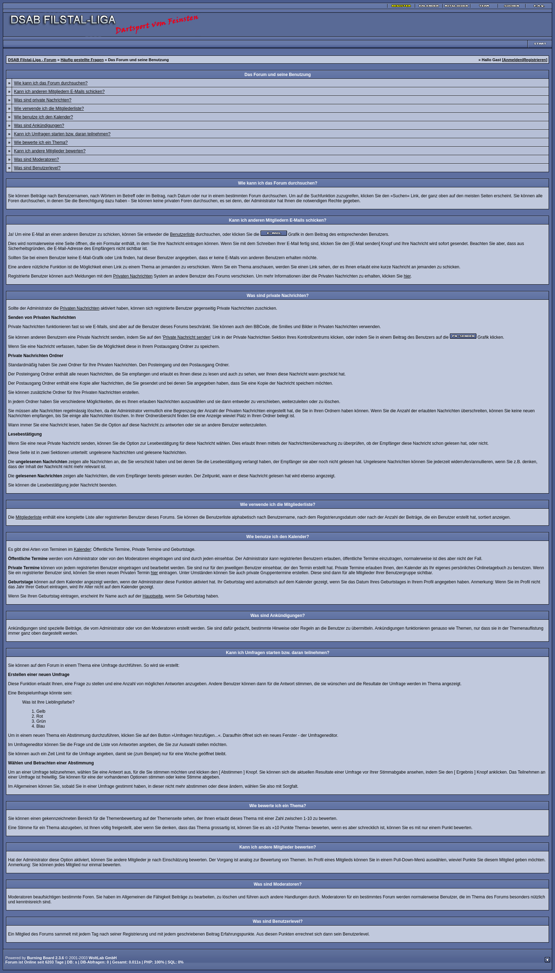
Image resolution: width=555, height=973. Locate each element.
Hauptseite (153, 596)
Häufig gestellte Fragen (82, 60)
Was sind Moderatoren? (36, 159)
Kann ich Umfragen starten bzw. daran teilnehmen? (62, 134)
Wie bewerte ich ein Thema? (41, 142)
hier (407, 276)
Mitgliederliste (28, 517)
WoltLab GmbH (103, 958)
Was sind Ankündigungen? (39, 125)
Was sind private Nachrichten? (42, 100)
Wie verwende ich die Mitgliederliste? (49, 108)
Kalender (82, 549)
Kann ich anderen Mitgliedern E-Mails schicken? (59, 91)
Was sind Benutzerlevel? (37, 167)
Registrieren (534, 60)
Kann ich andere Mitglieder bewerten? (49, 150)
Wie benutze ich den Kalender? (43, 117)
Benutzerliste (182, 234)
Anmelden (512, 60)
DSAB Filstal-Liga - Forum (32, 60)
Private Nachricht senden (187, 337)
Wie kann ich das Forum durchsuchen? (50, 83)
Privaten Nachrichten (133, 276)
